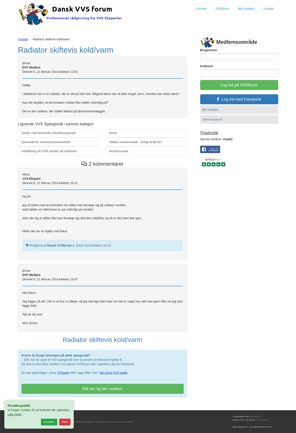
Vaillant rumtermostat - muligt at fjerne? (135, 142)
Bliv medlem (246, 8)
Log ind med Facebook (239, 99)
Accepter (49, 421)
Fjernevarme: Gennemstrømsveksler (46, 142)
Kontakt (268, 8)
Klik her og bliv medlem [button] (102, 389)
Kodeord (206, 66)
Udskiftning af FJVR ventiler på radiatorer (49, 151)
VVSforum (222, 8)
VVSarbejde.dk (261, 420)
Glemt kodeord (212, 119)
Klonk (113, 133)
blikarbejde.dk (255, 416)
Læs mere (14, 414)
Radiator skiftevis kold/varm (65, 50)
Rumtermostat (118, 151)
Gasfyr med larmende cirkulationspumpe (48, 133)
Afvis (65, 421)
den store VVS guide (114, 372)
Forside (201, 8)
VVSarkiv (63, 372)
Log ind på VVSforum (239, 85)
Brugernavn (208, 50)
